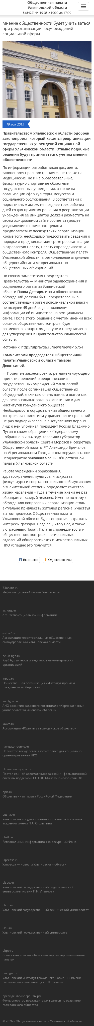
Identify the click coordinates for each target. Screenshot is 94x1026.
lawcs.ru (8, 724)
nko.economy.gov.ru (17, 769)
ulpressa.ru (10, 860)
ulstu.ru (8, 905)
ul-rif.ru (8, 837)
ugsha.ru (9, 814)
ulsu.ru (7, 928)
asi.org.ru (9, 610)
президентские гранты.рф (22, 996)
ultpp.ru (8, 950)
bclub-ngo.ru (11, 656)
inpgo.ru (8, 678)
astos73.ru (10, 633)
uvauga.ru (10, 973)
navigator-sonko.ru (16, 746)
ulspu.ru (8, 882)
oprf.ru (7, 792)
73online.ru (10, 588)
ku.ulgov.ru (10, 701)
